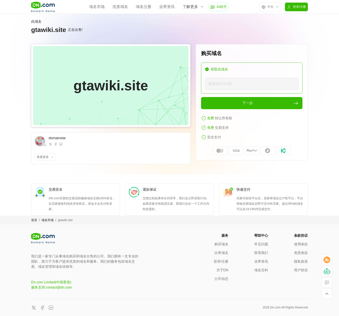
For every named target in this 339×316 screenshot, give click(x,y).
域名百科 (261, 270)
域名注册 (143, 7)
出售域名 (221, 253)
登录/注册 (221, 261)
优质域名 (120, 7)
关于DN (222, 270)
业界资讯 (167, 7)
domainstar (57, 138)
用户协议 (301, 270)
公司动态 (221, 279)
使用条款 (301, 244)
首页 (34, 220)
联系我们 (261, 253)
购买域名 (221, 244)
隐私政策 (301, 261)
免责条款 (301, 253)
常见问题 (261, 244)
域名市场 (97, 7)
